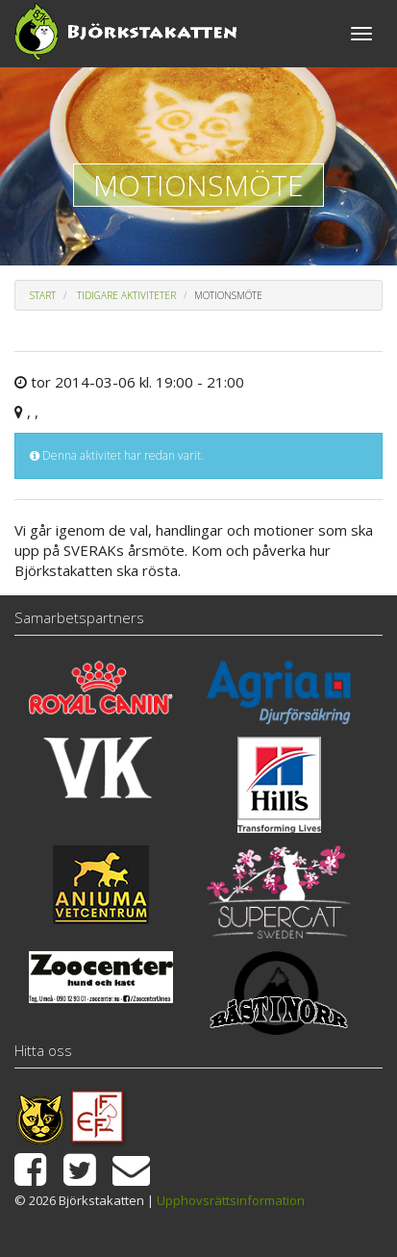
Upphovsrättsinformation (231, 1200)
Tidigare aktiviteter (126, 295)
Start (43, 295)
